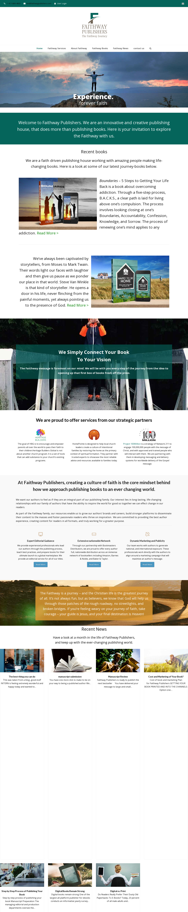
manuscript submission (70, 758)
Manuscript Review (118, 758)
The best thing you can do (22, 758)
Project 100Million (132, 443)
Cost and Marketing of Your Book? (166, 758)
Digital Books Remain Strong (70, 808)
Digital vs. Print (118, 808)
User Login (62, 3)
